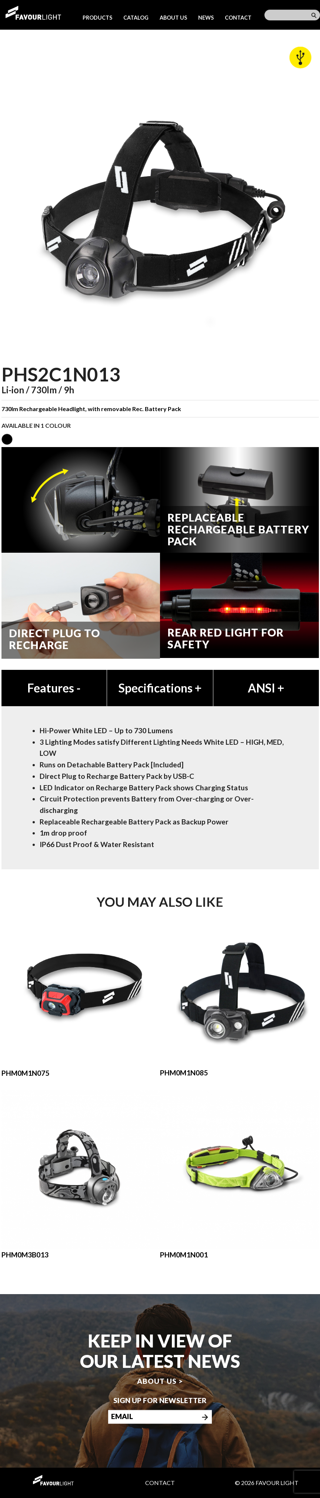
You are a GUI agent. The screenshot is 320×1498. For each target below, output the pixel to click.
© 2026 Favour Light (267, 1482)
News (206, 17)
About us (173, 17)
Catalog (136, 17)
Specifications (160, 688)
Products (97, 17)
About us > (160, 1381)
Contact (238, 17)
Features (54, 688)
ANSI (266, 688)
